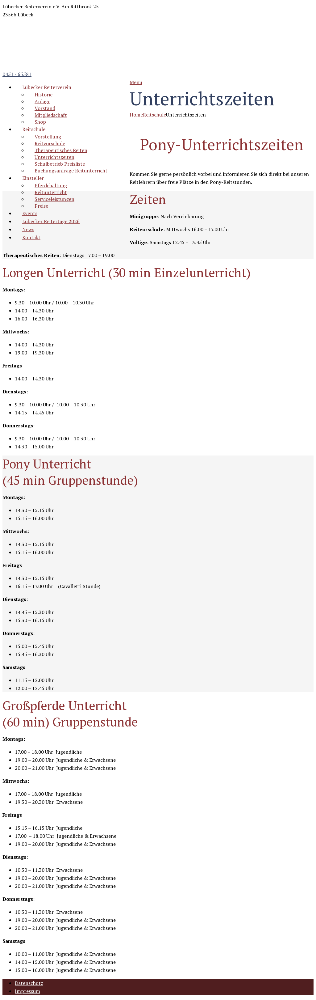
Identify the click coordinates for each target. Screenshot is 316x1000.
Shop (40, 121)
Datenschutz (29, 983)
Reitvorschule (50, 143)
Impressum (27, 991)
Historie (43, 94)
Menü (136, 82)
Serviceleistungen (54, 199)
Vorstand (45, 108)
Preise (41, 205)
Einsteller (33, 178)
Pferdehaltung (51, 185)
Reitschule (33, 129)
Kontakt (31, 237)
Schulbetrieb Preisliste (60, 163)
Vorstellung (48, 136)
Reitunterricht (51, 192)
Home (136, 114)
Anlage (42, 101)
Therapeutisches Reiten (61, 150)
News (28, 229)
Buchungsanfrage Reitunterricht (71, 170)
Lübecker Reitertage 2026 (51, 221)
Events (29, 213)
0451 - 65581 (16, 74)
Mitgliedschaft (51, 115)
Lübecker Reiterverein (46, 87)
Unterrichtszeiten (54, 157)
